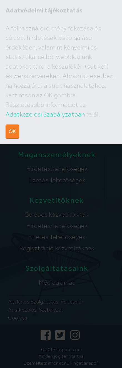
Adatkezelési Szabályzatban (45, 114)
